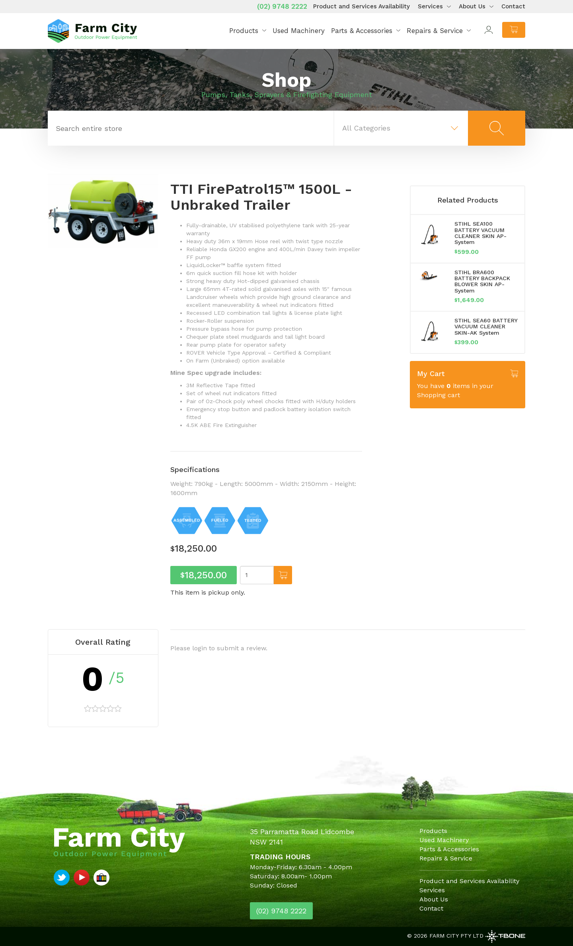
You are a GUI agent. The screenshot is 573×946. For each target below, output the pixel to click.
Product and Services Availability (361, 6)
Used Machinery (299, 31)
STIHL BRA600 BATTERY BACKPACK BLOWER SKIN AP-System (482, 281)
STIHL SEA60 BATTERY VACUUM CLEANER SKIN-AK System (485, 326)
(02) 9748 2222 (282, 6)
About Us (472, 6)
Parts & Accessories (361, 31)
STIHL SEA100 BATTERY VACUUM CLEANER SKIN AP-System (480, 232)
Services (430, 6)
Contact (513, 6)
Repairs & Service (435, 31)
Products (243, 31)
